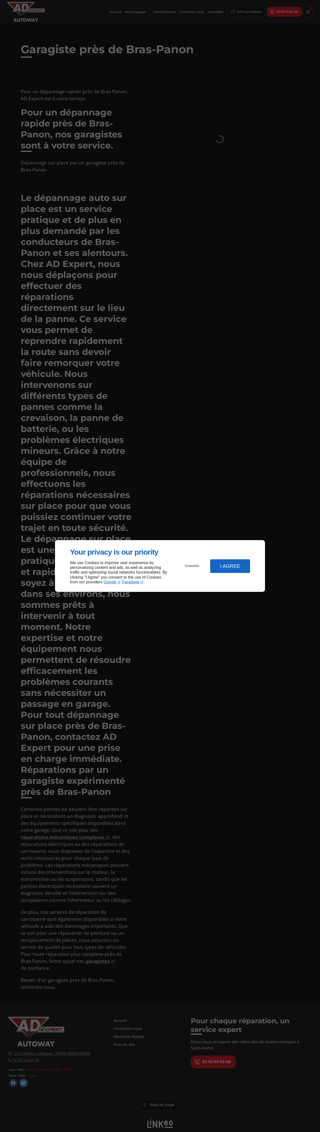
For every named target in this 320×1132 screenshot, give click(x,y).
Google (110, 582)
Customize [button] (192, 566)
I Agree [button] (230, 566)
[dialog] (160, 566)
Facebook (131, 582)
